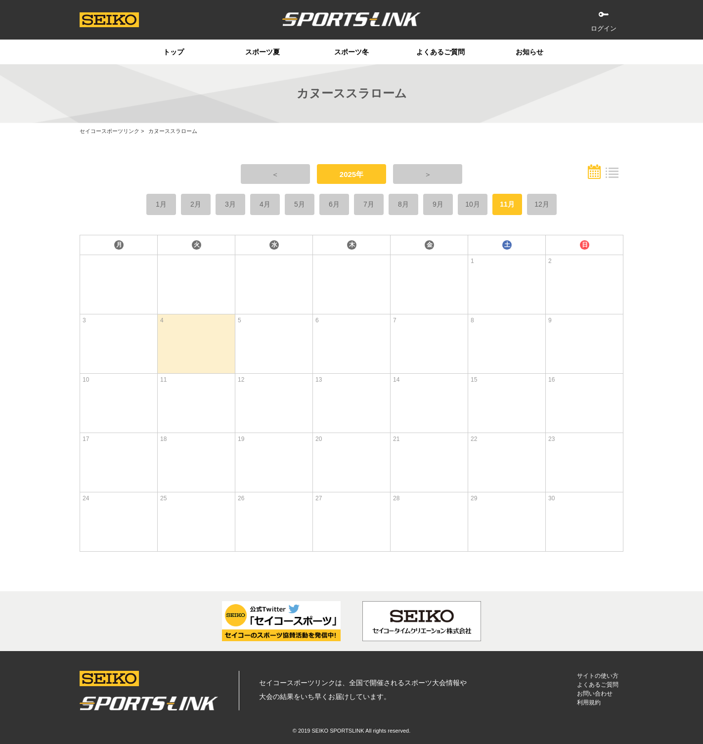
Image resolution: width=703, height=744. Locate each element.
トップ (173, 52)
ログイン (603, 28)
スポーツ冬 (351, 52)
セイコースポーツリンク (109, 131)
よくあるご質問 (440, 52)
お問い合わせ (595, 693)
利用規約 (589, 702)
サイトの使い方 (597, 675)
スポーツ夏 (262, 52)
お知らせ (529, 52)
